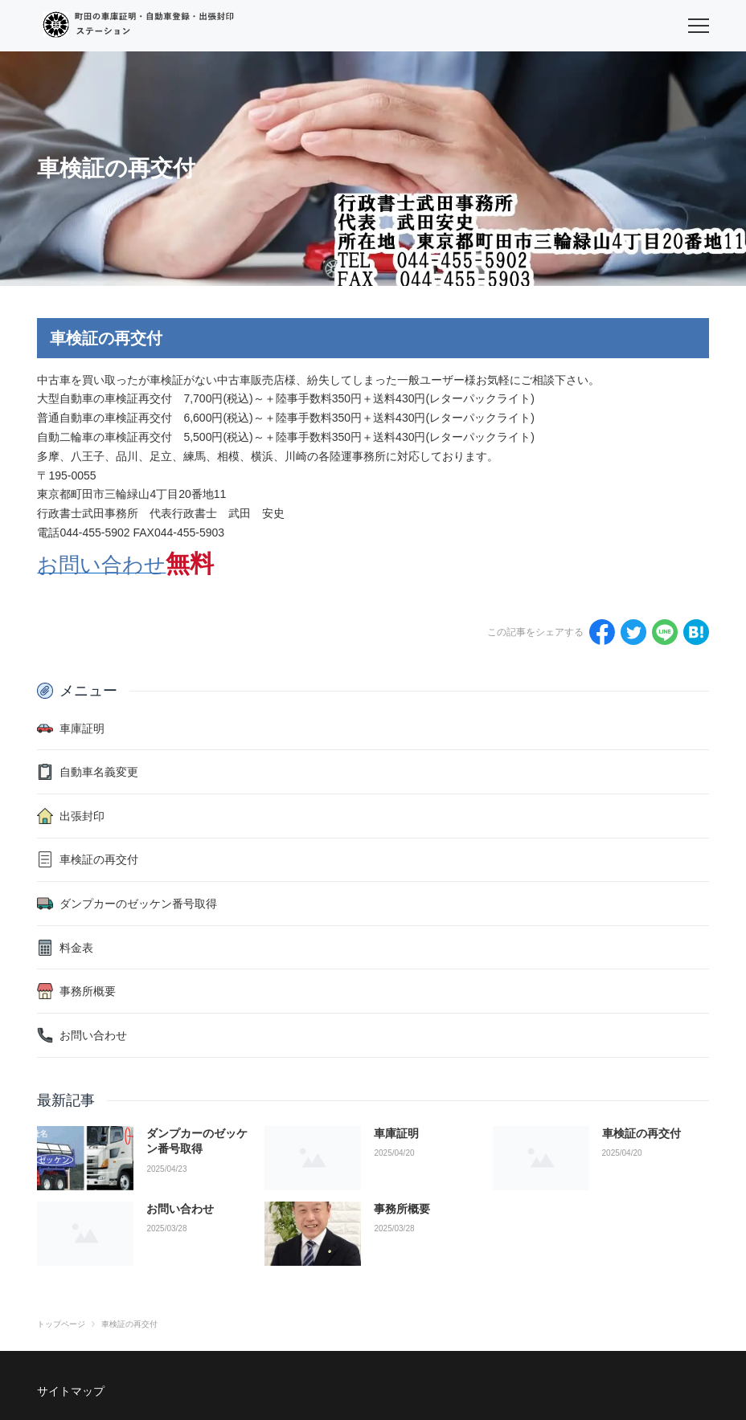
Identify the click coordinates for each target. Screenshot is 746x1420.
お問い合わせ (180, 1208)
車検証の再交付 (641, 1133)
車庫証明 (396, 1133)
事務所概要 (402, 1208)
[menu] (698, 25)
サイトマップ (71, 1391)
